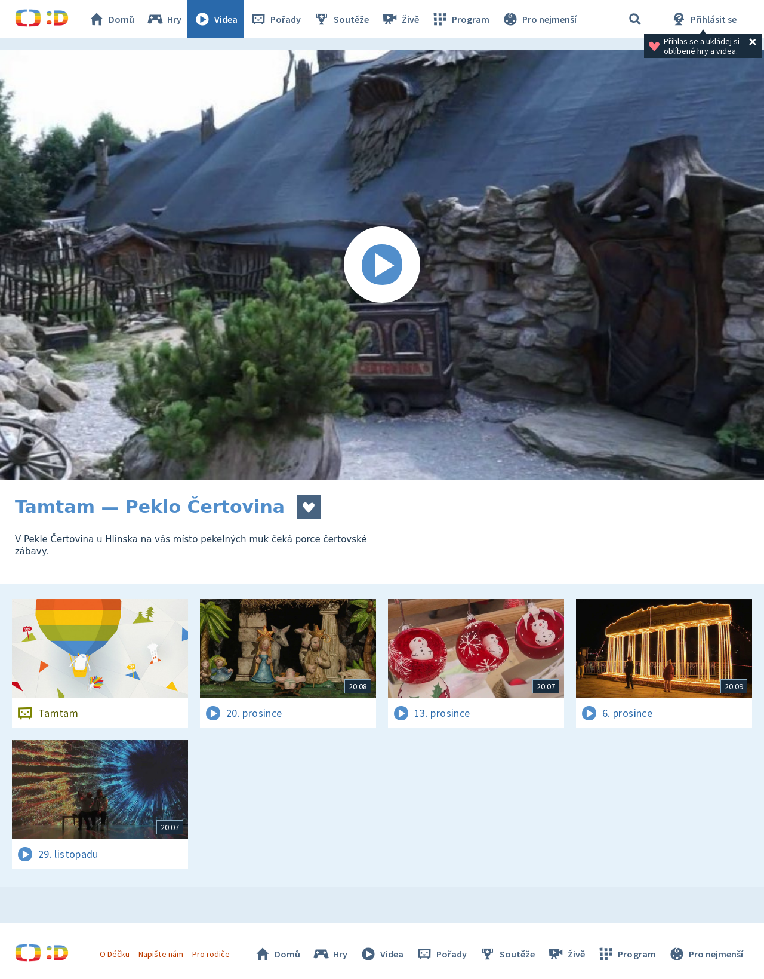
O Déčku (115, 954)
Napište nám (160, 954)
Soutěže (341, 19)
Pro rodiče (211, 954)
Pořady (275, 19)
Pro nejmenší (539, 19)
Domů (111, 19)
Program (460, 19)
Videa (215, 19)
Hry (163, 19)
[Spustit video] (382, 265)
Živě (400, 19)
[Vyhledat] (635, 19)
